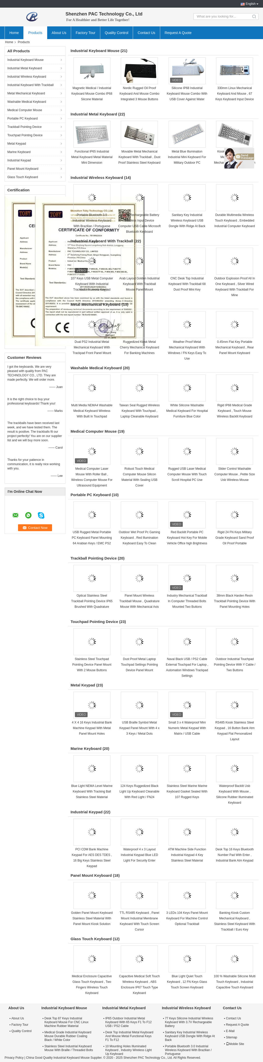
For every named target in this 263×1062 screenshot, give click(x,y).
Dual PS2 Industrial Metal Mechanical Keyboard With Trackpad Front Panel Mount (92, 347)
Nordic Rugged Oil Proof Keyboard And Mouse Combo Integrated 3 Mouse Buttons (139, 93)
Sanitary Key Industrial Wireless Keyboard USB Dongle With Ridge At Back (187, 220)
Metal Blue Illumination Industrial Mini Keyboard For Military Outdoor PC (187, 157)
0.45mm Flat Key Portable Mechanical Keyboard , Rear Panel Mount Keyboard (235, 347)
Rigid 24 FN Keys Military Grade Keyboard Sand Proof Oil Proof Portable (235, 537)
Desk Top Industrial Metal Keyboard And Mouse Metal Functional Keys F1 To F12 (129, 1036)
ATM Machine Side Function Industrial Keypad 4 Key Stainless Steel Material (187, 855)
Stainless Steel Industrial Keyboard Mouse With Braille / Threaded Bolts (68, 1048)
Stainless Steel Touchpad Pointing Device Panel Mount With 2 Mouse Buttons (91, 664)
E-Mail (230, 1031)
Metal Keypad (16, 143)
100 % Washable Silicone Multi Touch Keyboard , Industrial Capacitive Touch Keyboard (234, 981)
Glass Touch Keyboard (22, 177)
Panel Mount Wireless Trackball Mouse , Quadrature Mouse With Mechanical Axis (139, 601)
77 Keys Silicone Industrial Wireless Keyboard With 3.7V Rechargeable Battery (189, 1022)
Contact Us (146, 33)
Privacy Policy (14, 1057)
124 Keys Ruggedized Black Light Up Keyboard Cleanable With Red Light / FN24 (139, 791)
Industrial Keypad (19, 160)
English (251, 4)
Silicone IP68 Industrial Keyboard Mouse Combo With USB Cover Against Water (187, 93)
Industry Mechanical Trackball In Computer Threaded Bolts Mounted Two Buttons (187, 601)
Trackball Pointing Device (24, 127)
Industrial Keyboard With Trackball (30, 85)
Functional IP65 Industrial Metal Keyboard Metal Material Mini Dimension (91, 157)
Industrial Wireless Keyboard (26, 76)
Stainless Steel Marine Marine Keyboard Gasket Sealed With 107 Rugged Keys (187, 791)
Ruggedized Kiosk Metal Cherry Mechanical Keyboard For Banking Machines (139, 347)
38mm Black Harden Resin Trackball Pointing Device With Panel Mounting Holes (234, 601)
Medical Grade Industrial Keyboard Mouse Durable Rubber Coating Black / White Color (67, 1036)
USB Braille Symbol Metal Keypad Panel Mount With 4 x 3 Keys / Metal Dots (139, 728)
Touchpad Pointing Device (25, 135)
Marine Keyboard (18, 152)
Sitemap (231, 1037)
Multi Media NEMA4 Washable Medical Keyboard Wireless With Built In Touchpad (91, 410)
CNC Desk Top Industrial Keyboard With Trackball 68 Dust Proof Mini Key (187, 284)
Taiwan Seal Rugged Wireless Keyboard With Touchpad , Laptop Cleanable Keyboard (139, 410)
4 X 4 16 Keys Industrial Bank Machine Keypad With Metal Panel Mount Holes (92, 728)
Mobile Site (235, 1044)
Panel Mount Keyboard (22, 169)
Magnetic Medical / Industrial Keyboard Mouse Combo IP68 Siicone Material (91, 93)
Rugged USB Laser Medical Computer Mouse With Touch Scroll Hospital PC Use (187, 474)
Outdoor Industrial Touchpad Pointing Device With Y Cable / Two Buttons (234, 664)
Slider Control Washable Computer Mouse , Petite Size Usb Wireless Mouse (235, 474)
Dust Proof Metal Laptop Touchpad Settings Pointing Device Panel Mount (139, 664)
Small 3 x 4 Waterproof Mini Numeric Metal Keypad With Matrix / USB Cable (187, 728)
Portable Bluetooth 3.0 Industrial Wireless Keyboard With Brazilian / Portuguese (91, 220)
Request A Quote (178, 33)
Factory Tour (85, 33)
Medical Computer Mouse (24, 110)
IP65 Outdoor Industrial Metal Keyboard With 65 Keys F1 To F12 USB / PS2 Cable (128, 1022)
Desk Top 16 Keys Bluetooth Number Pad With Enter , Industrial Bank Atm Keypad (235, 855)
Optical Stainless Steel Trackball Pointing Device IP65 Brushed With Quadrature (91, 601)
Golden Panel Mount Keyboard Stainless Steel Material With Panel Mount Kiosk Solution (92, 918)
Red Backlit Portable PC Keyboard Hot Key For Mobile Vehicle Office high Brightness (187, 537)
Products (35, 33)
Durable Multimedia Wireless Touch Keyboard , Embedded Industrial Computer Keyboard (235, 220)
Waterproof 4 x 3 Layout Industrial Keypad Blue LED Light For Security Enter (139, 855)
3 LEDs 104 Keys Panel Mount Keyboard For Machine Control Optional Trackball (187, 918)
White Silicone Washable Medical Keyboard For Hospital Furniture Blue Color (187, 410)
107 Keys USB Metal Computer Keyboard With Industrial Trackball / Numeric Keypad (92, 284)
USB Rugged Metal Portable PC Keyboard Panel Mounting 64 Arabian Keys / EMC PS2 (92, 537)
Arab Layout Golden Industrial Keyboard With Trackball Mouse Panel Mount (139, 284)
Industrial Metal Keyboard (24, 68)
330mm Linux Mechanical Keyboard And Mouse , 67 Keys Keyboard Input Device (235, 93)
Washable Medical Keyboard (26, 102)
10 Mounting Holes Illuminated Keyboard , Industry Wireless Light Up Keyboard (128, 1050)
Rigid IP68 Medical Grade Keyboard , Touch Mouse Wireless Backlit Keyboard (234, 410)
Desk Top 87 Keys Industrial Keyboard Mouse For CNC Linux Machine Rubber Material (66, 1022)
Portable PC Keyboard (22, 118)
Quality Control (116, 33)
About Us (59, 33)
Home (14, 33)
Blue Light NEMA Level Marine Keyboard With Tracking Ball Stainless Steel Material (91, 791)
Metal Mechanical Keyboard (26, 93)
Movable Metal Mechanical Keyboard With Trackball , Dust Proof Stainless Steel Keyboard (139, 157)
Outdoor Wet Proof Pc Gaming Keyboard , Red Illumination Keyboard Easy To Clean (139, 537)
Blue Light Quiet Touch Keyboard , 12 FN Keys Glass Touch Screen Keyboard (187, 981)
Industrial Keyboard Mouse (25, 60)
